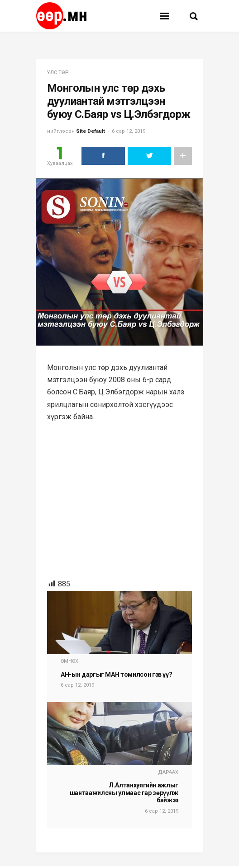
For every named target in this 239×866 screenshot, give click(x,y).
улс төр (58, 72)
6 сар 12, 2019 (128, 131)
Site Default (90, 131)
